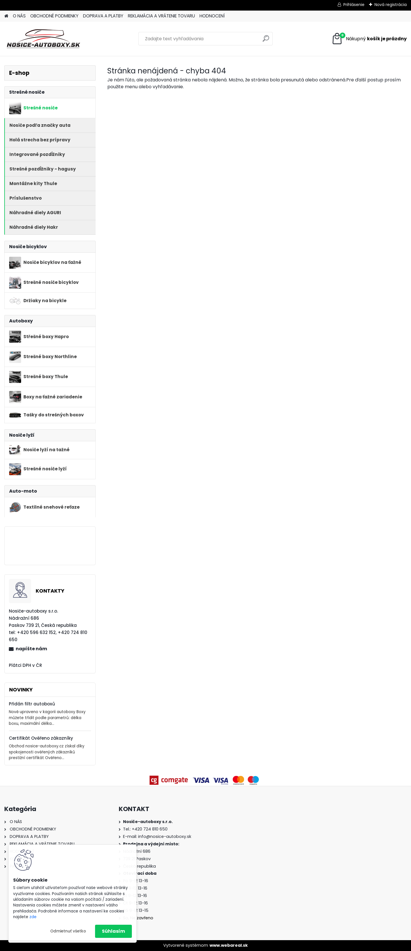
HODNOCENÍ (212, 16)
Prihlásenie (353, 4)
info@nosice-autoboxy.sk (164, 836)
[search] (266, 40)
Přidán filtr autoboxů (32, 704)
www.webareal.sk (228, 945)
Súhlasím (113, 931)
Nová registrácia (390, 4)
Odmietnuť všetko (68, 931)
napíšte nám (31, 648)
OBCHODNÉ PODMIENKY (54, 16)
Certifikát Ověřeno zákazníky (41, 738)
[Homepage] (6, 16)
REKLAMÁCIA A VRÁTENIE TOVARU (161, 16)
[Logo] (43, 39)
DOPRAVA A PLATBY (103, 16)
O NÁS (19, 16)
